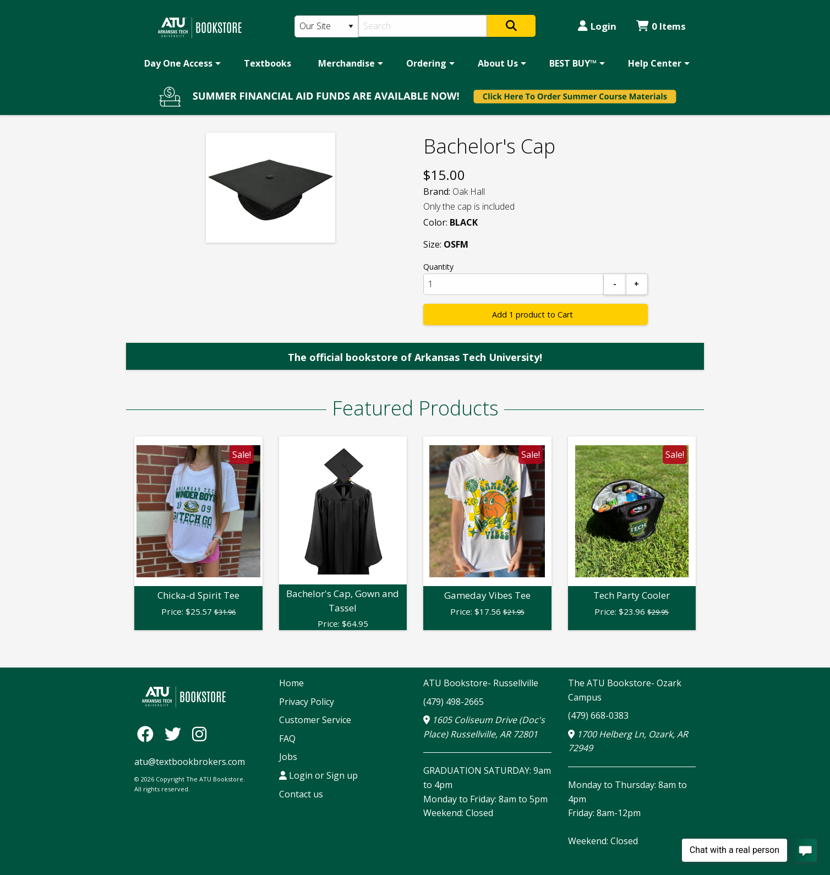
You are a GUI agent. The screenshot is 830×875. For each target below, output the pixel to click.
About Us (498, 63)
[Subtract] (615, 284)
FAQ (287, 738)
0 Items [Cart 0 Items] (661, 26)
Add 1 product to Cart (532, 314)
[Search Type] (326, 26)
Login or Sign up (318, 775)
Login (597, 26)
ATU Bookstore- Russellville (480, 683)
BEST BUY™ (573, 63)
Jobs (288, 757)
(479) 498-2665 (453, 702)
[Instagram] (199, 734)
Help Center (654, 63)
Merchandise (346, 63)
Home (291, 683)
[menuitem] (180, 63)
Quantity (438, 266)
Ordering (426, 63)
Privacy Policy (306, 702)
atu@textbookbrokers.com (189, 762)
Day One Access (178, 63)
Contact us (301, 794)
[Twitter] (176, 734)
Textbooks (267, 63)
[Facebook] (148, 734)
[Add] (637, 284)
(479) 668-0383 (598, 715)
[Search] (423, 26)
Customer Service (315, 720)
